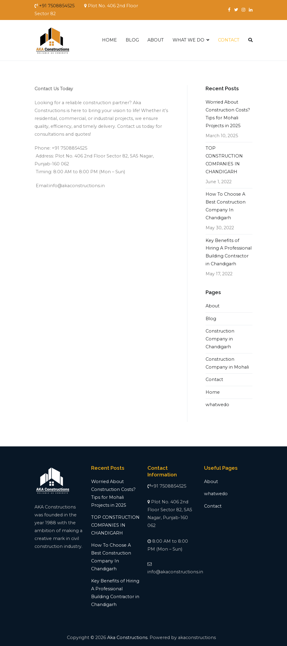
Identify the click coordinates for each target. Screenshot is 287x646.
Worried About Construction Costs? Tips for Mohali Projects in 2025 (228, 113)
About (212, 306)
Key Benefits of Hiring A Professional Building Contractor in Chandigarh (229, 252)
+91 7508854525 (56, 5)
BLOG (132, 40)
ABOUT (155, 40)
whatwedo (217, 404)
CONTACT (228, 40)
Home (213, 392)
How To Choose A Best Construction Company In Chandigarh (226, 205)
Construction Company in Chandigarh (220, 339)
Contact (214, 379)
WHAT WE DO (188, 40)
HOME (109, 40)
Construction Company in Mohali (227, 363)
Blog (211, 318)
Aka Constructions (127, 637)
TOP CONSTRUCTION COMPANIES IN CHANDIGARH (224, 159)
